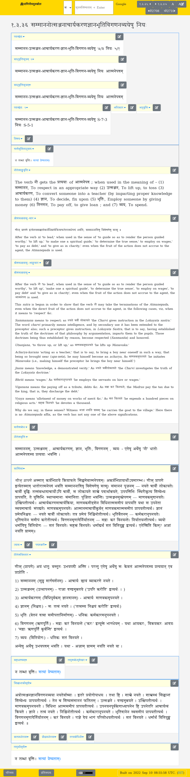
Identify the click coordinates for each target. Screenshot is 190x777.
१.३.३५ (145, 4)
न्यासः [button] (18, 545)
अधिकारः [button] (120, 107)
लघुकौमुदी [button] (20, 747)
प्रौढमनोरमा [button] (49, 737)
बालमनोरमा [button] (21, 737)
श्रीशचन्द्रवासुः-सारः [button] (25, 218)
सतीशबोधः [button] (20, 427)
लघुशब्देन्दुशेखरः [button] (77, 660)
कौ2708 (153, 11)
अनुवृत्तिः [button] (144, 107)
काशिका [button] (19, 468)
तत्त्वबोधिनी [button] (77, 737)
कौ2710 (169, 11)
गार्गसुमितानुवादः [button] (24, 149)
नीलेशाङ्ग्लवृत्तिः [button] (22, 170)
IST (180, 773)
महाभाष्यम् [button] (20, 660)
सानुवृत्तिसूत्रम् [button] (22, 85)
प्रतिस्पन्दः (46, 773)
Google (121, 4)
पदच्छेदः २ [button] (21, 107)
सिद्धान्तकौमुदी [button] (22, 683)
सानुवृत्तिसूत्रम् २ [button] (24, 59)
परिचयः (10, 773)
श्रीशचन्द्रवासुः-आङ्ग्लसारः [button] (27, 263)
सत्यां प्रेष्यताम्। (41, 160)
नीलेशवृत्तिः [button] (21, 437)
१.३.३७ (161, 4)
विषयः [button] (18, 139)
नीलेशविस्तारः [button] (22, 555)
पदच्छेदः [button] (19, 36)
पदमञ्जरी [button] (41, 545)
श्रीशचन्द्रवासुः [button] (22, 272)
